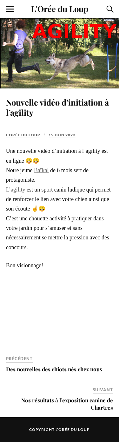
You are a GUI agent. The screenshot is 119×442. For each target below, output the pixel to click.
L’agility (15, 189)
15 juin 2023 (62, 135)
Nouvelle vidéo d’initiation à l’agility (57, 107)
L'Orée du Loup (59, 8)
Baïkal (41, 170)
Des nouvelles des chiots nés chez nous (54, 369)
